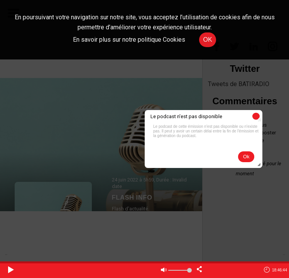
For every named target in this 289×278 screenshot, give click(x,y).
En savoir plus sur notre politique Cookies (129, 39)
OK (207, 39)
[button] (256, 116)
